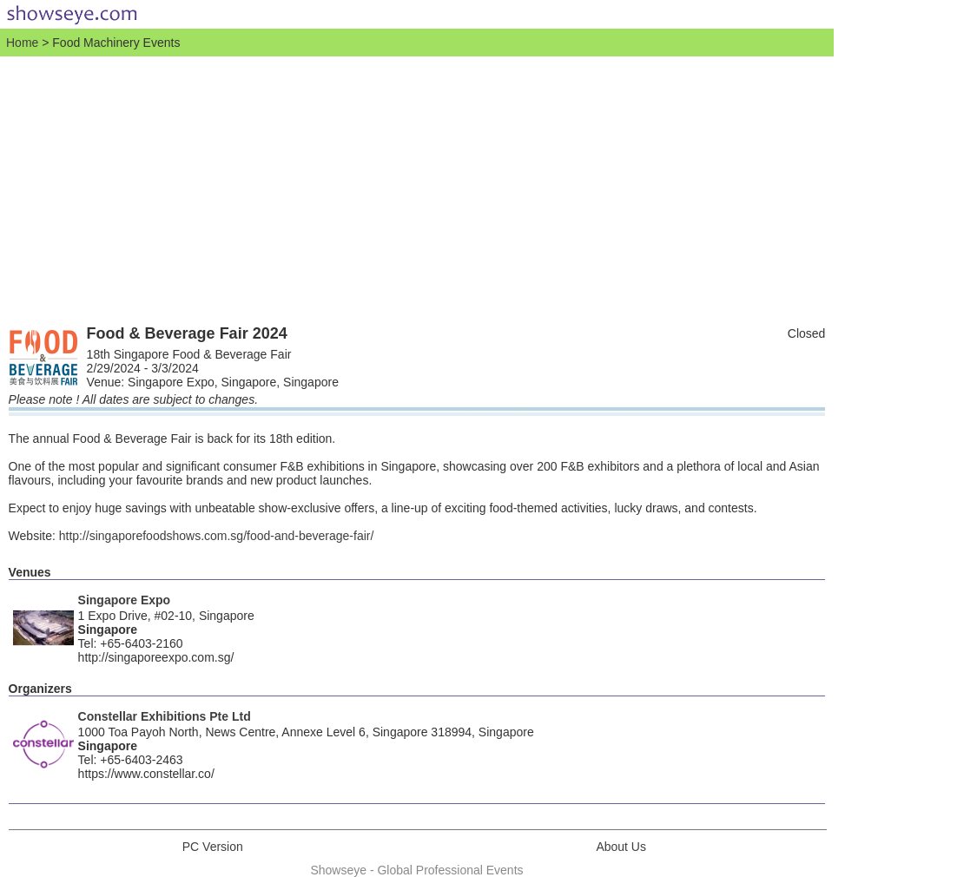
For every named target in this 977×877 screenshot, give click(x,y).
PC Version (212, 847)
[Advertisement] (417, 186)
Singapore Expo (124, 600)
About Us (621, 847)
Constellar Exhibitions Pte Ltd (164, 716)
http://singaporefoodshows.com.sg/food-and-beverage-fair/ (216, 536)
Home (22, 42)
